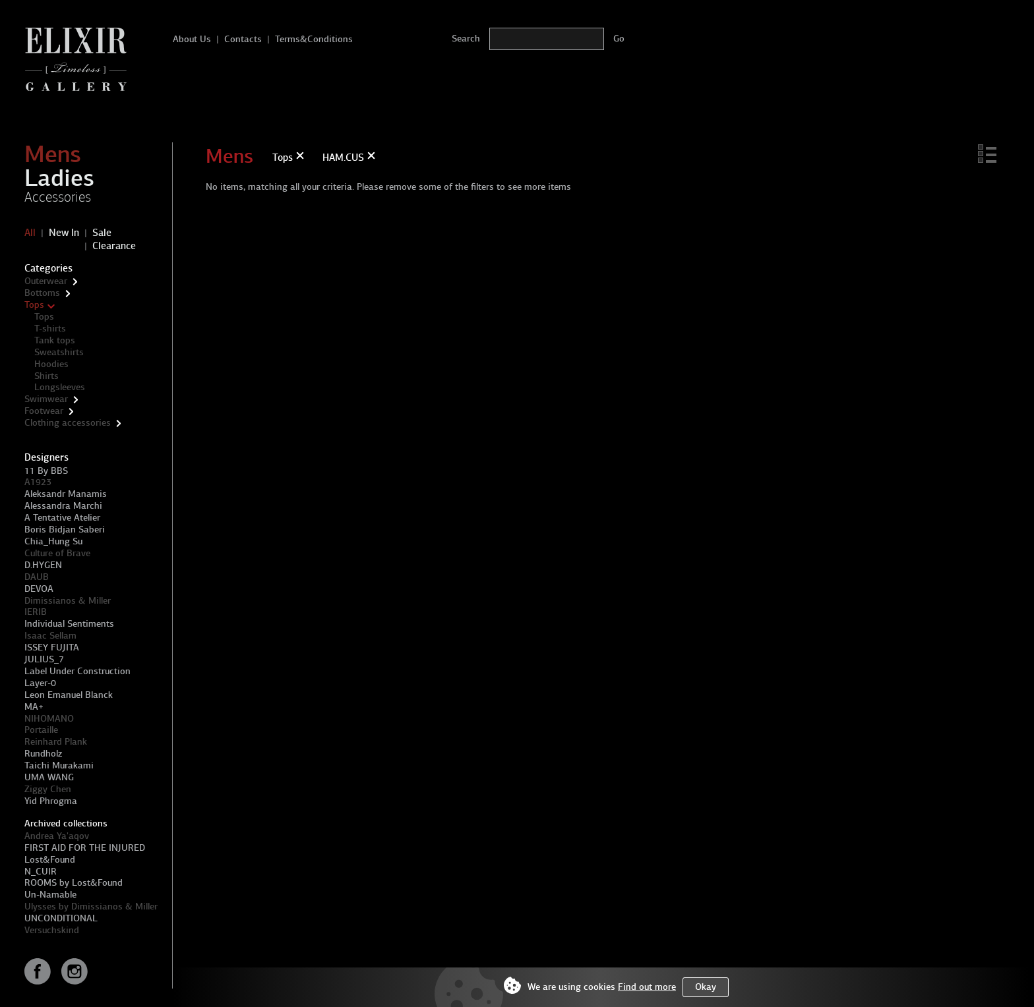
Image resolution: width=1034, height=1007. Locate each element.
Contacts (243, 39)
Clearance (114, 246)
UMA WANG (49, 777)
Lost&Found (49, 859)
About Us (192, 39)
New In (64, 233)
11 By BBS (46, 470)
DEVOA (38, 588)
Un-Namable (50, 894)
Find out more (647, 987)
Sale (101, 233)
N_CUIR (40, 871)
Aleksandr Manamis (65, 494)
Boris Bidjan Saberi (64, 529)
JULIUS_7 (44, 659)
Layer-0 (40, 683)
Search (466, 38)
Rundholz (43, 753)
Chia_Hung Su (53, 541)
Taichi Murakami (59, 765)
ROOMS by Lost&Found (73, 882)
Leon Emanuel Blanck (68, 695)
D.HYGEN (43, 565)
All (30, 233)
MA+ (34, 706)
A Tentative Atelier (62, 517)
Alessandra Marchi (63, 505)
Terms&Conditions (314, 39)
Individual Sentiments (69, 623)
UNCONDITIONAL (61, 918)
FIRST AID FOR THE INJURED (84, 847)
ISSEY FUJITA (51, 647)
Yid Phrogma (50, 801)
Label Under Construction (77, 671)
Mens (52, 154)
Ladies (59, 177)
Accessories (57, 197)
